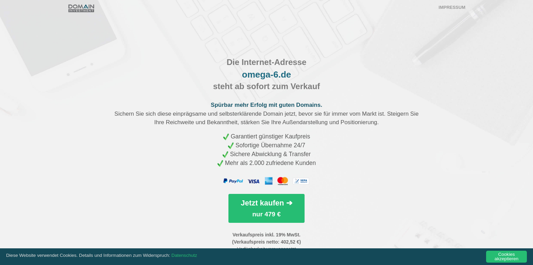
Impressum (452, 7)
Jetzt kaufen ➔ (266, 208)
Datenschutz (184, 255)
